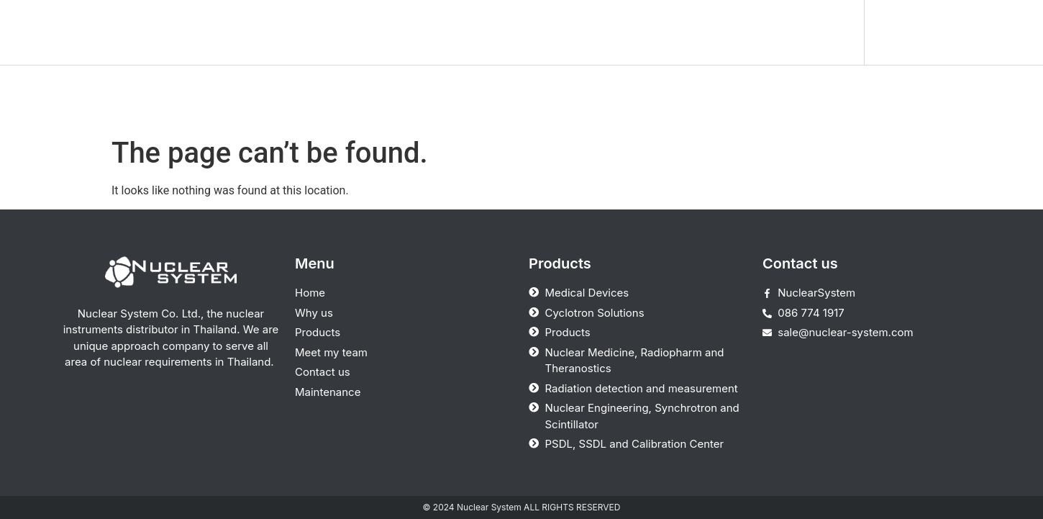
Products (504, 32)
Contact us (710, 32)
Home (350, 32)
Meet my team (605, 32)
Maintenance (813, 32)
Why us (423, 32)
